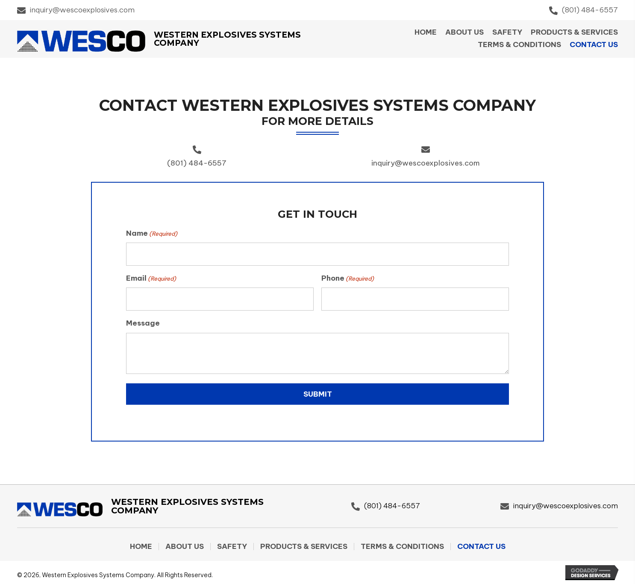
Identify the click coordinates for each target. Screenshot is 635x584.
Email (151, 277)
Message (143, 319)
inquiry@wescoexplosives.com (82, 10)
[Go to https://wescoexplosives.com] (163, 505)
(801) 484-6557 (590, 10)
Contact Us (481, 543)
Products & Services (303, 543)
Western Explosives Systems (227, 35)
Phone (347, 277)
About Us (184, 543)
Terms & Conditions (402, 543)
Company (176, 43)
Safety (232, 543)
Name (151, 233)
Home (141, 543)
